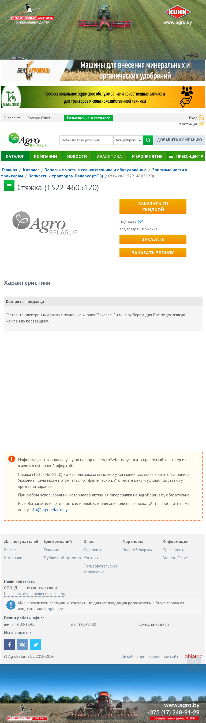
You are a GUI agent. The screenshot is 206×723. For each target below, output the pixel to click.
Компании (45, 156)
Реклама (51, 549)
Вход (193, 117)
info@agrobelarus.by (49, 509)
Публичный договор (62, 557)
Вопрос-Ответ (39, 117)
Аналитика (109, 156)
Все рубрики (128, 140)
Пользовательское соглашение (100, 568)
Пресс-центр (189, 156)
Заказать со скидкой (153, 206)
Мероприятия (147, 156)
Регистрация (188, 124)
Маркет (11, 549)
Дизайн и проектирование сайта (151, 656)
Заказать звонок (153, 253)
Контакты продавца (25, 301)
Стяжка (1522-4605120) (131, 175)
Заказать (153, 239)
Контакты (92, 557)
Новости (77, 156)
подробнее (53, 608)
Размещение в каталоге (88, 117)
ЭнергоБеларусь (137, 549)
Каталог (15, 156)
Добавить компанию (179, 139)
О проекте (12, 117)
